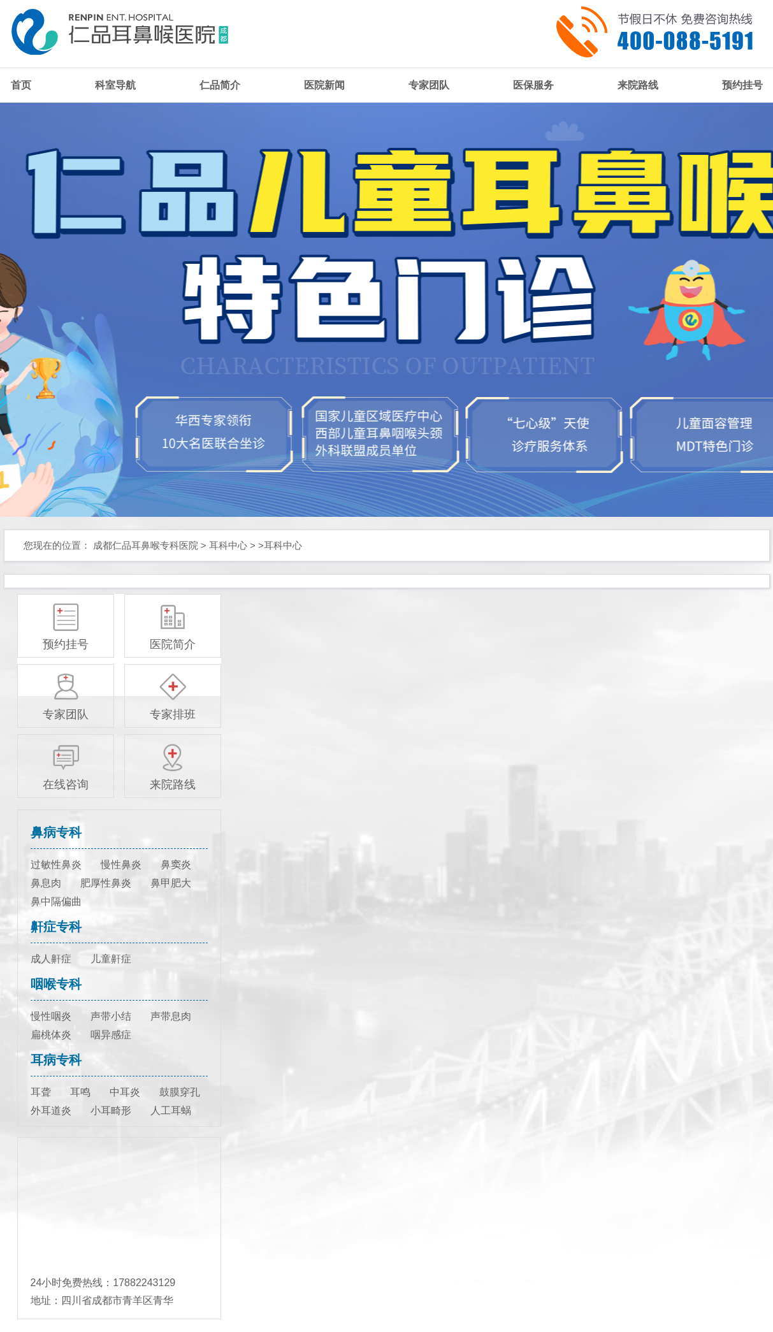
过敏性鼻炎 (56, 864)
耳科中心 (228, 545)
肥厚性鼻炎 (105, 883)
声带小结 (110, 1016)
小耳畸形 (110, 1110)
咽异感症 (110, 1034)
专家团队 (428, 85)
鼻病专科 (56, 832)
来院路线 (638, 85)
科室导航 (115, 85)
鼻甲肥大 (170, 883)
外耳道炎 (51, 1110)
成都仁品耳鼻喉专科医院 (145, 545)
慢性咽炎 (51, 1016)
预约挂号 (742, 85)
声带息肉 (170, 1016)
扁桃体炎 (51, 1034)
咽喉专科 (56, 984)
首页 (21, 85)
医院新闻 (324, 85)
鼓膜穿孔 (179, 1092)
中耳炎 (125, 1092)
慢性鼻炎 (121, 864)
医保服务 (533, 85)
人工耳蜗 (170, 1110)
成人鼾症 (51, 958)
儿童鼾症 (110, 958)
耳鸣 (80, 1092)
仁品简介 (219, 85)
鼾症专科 (56, 927)
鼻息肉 (46, 883)
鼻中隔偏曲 (56, 901)
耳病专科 (56, 1060)
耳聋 (41, 1092)
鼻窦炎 (176, 864)
